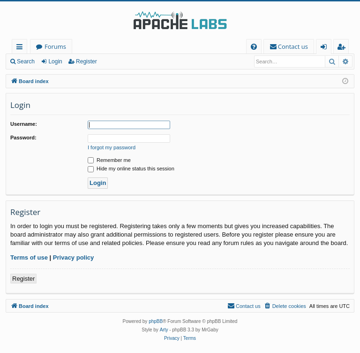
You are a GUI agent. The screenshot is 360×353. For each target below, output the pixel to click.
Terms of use (29, 257)
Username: (23, 124)
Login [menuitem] (325, 48)
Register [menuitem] (343, 48)
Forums (55, 46)
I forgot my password (111, 147)
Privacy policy (73, 257)
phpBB (156, 321)
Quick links (21, 48)
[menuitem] (254, 46)
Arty (164, 329)
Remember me (109, 160)
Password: (23, 137)
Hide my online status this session (131, 168)
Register (86, 61)
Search (26, 61)
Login (55, 61)
